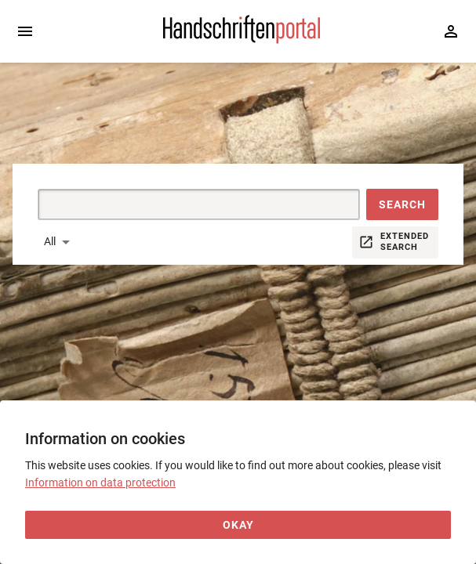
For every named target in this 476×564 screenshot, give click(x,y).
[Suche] (180, 204)
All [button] (50, 241)
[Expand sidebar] (25, 31)
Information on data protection (100, 482)
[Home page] (241, 40)
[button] (402, 204)
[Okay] (238, 525)
